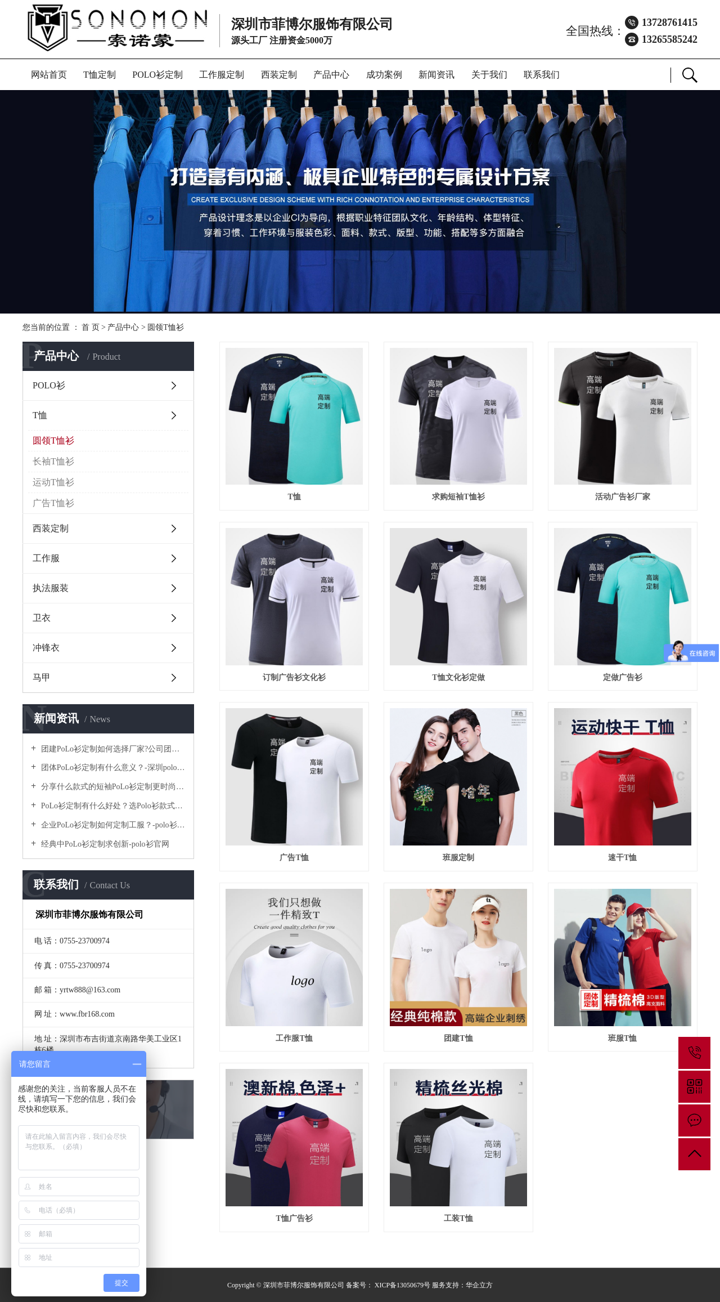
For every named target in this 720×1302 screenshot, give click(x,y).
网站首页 (49, 74)
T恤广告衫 (294, 1218)
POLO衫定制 (157, 74)
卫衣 (42, 618)
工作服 (46, 558)
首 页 (91, 327)
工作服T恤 (294, 1038)
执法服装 (51, 588)
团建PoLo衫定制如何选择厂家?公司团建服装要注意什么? (112, 749)
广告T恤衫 (53, 503)
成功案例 (384, 74)
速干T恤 (622, 857)
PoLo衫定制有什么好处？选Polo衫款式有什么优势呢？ (112, 806)
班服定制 (458, 857)
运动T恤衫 (53, 482)
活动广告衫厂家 (622, 497)
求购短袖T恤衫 (458, 497)
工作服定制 (221, 74)
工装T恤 (458, 1218)
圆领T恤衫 (165, 327)
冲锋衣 (46, 647)
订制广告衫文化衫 (294, 677)
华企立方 (479, 1285)
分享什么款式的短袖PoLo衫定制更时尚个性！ (112, 786)
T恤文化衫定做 (458, 677)
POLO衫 (49, 385)
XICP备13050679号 (402, 1285)
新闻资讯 (436, 74)
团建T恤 (458, 1038)
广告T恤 (294, 857)
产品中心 (331, 74)
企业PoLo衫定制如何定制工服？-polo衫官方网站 (112, 825)
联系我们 (542, 74)
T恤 (40, 415)
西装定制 (279, 74)
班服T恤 (622, 1038)
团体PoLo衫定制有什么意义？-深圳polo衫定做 (112, 767)
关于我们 (489, 74)
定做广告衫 (622, 677)
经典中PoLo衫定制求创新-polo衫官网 (104, 844)
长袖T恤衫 (53, 461)
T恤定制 (99, 74)
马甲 (42, 677)
